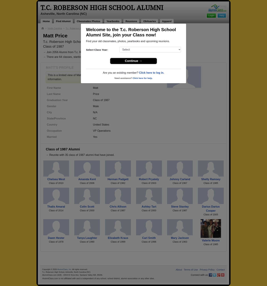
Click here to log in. (151, 72)
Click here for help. (143, 78)
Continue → (133, 61)
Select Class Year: (97, 49)
